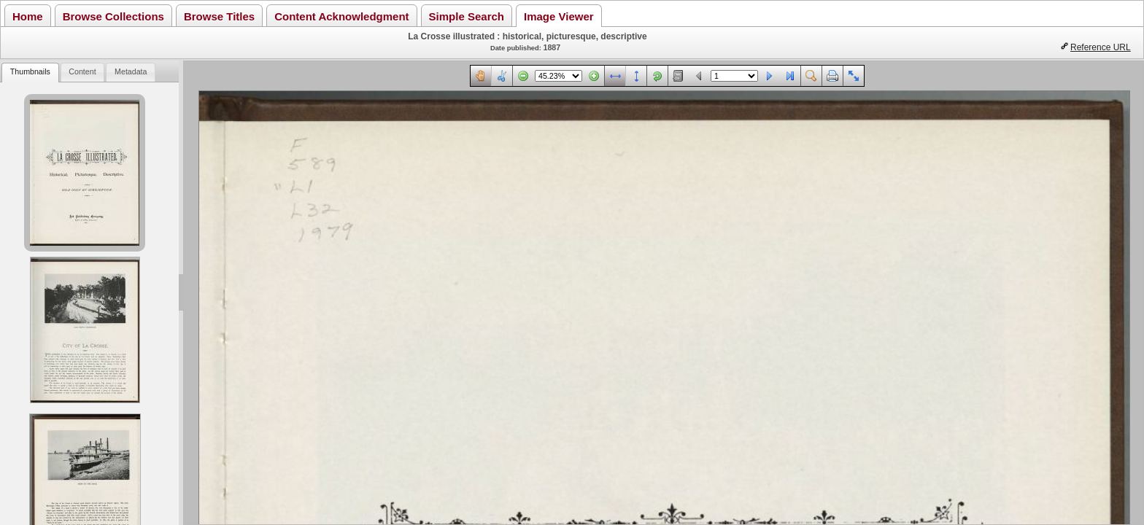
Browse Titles (219, 16)
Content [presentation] (82, 71)
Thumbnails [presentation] (30, 71)
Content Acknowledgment (341, 16)
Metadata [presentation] (131, 71)
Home (27, 16)
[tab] (29, 72)
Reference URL (1100, 47)
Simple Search (466, 16)
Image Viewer (559, 16)
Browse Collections (113, 16)
